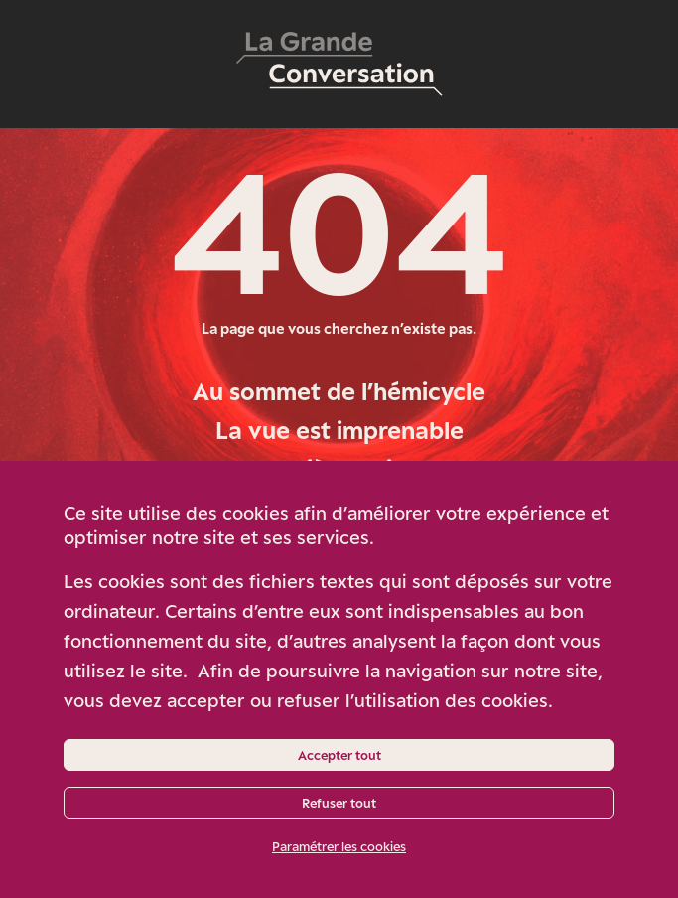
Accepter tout (339, 755)
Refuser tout (339, 803)
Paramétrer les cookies (339, 846)
